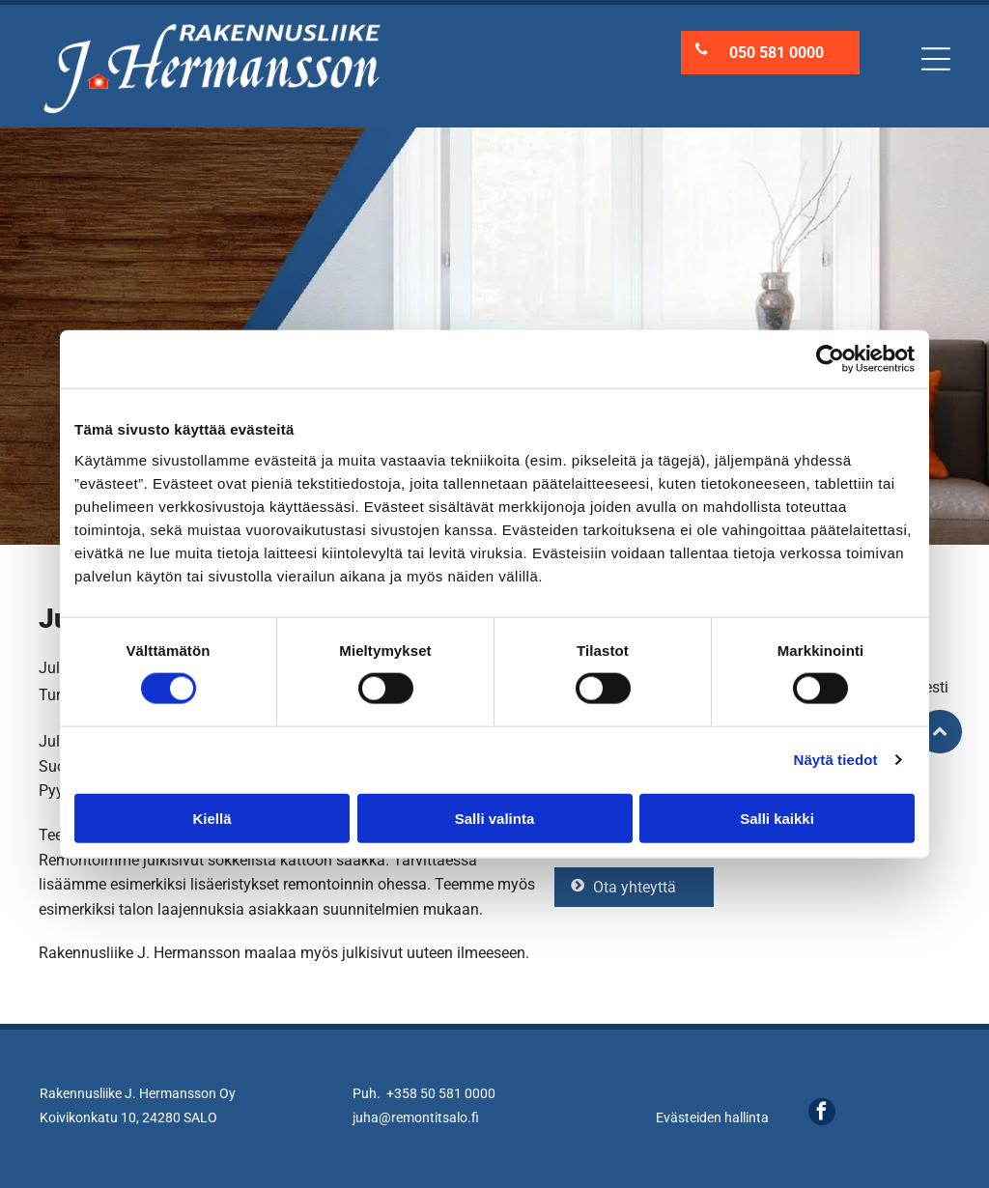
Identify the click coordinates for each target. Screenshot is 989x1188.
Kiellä (211, 818)
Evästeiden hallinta (712, 1117)
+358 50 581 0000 (440, 1093)
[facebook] (821, 1114)
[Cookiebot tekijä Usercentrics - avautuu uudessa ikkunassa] (830, 359)
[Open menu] (935, 58)
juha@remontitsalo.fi (416, 1117)
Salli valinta (495, 818)
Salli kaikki (777, 818)
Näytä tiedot (836, 759)
